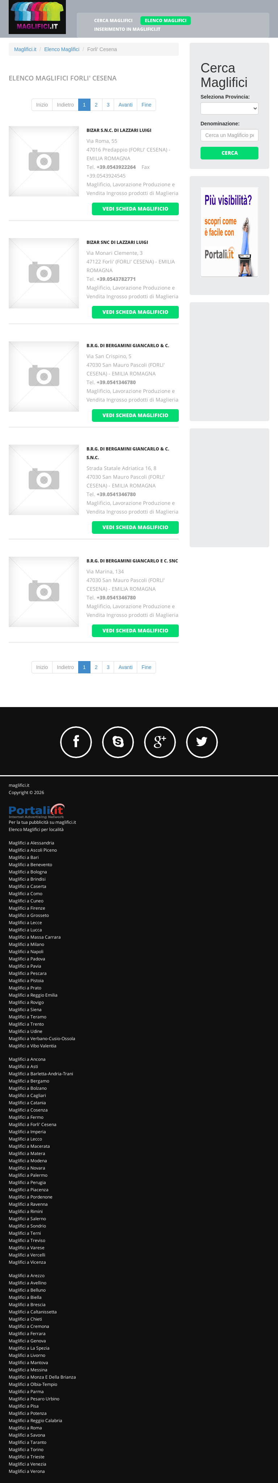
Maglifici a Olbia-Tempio (33, 1384)
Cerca (230, 152)
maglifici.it (19, 785)
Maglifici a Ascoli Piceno (33, 850)
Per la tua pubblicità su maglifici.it (42, 822)
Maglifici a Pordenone (30, 1197)
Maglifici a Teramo (27, 1017)
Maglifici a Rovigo (26, 1002)
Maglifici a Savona (27, 1435)
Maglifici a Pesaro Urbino (34, 1399)
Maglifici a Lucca (25, 930)
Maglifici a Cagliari (27, 1095)
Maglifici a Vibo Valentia (32, 1046)
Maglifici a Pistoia (26, 980)
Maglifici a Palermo (28, 1175)
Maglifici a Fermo (26, 1117)
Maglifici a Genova (27, 1341)
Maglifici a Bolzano (28, 1088)
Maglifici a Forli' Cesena (32, 1124)
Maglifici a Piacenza (29, 1190)
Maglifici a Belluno (27, 1290)
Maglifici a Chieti (25, 1319)
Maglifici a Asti (23, 1066)
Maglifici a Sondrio (27, 1226)
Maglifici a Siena (25, 1009)
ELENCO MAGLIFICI (165, 20)
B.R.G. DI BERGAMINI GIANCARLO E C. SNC (132, 561)
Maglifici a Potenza (28, 1413)
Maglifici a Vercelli (27, 1255)
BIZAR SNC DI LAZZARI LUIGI (117, 242)
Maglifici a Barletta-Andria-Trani (41, 1074)
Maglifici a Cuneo (26, 901)
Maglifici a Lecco (25, 1139)
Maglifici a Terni (25, 1233)
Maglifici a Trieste (27, 1457)
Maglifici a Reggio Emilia (33, 995)
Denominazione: (220, 123)
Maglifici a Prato (25, 988)
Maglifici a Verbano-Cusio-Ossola (42, 1038)
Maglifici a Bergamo (29, 1081)
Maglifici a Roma (25, 1428)
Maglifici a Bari (24, 857)
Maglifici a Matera (27, 1153)
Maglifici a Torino (26, 1449)
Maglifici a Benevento (30, 864)
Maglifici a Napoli (26, 951)
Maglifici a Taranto (27, 1442)
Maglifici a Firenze (27, 908)
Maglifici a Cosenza (28, 1110)
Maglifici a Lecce (25, 922)
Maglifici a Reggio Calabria (35, 1420)
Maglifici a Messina (28, 1370)
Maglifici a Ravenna (28, 1204)
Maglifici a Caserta (27, 886)
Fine (146, 105)
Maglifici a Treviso (27, 1240)
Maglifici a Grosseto (29, 915)
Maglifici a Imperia (27, 1132)
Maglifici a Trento (26, 1024)
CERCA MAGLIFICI (113, 20)
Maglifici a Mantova (28, 1362)
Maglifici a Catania (27, 1103)
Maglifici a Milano (26, 944)
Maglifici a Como (25, 893)
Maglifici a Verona (27, 1471)
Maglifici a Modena (28, 1161)
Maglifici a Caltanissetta (33, 1312)
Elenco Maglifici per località (36, 829)
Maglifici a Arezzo (27, 1275)
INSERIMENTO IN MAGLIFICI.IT (127, 29)
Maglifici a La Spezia (29, 1348)
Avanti (125, 105)
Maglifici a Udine (25, 1031)
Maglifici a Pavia (25, 966)
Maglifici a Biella (25, 1297)
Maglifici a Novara (27, 1168)
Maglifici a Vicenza (27, 1262)
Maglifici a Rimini (26, 1211)
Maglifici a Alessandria (31, 843)
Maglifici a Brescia (27, 1304)
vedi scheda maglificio (135, 208)
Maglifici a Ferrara (27, 1333)
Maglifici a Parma (26, 1391)
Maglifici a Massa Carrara (35, 937)
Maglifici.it (25, 49)
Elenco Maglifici (61, 49)
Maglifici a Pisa (24, 1406)
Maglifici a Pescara (28, 973)
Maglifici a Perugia (27, 1182)
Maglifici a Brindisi (27, 879)
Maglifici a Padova (27, 959)
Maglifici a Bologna (28, 872)
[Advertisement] (239, 349)
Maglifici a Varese (27, 1248)
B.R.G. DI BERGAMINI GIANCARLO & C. (128, 345)
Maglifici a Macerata (29, 1146)
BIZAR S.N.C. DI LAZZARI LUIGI (119, 130)
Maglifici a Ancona (27, 1059)
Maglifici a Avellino (27, 1283)
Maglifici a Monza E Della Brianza (42, 1377)
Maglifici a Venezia (27, 1464)
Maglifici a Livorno (27, 1355)
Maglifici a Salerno (27, 1219)
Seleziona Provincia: (225, 97)
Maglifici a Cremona (29, 1326)
